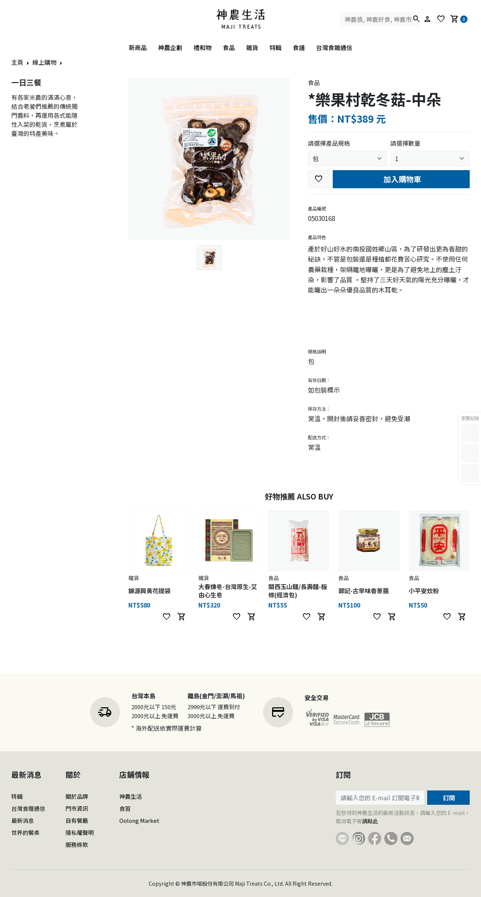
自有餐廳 (76, 820)
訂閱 (448, 797)
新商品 (138, 47)
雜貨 (252, 47)
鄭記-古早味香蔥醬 (363, 590)
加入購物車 (401, 179)
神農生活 (130, 796)
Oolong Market (139, 820)
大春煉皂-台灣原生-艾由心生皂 (227, 590)
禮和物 (202, 47)
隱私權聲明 (79, 832)
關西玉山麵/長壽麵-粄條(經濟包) (297, 590)
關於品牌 (76, 796)
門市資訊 (76, 808)
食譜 (299, 47)
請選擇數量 (405, 143)
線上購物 (44, 62)
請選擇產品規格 (329, 143)
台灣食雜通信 (334, 47)
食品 (229, 47)
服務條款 (76, 844)
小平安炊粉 (424, 590)
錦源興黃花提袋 (149, 590)
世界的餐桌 (25, 832)
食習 (125, 808)
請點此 (370, 821)
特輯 (275, 47)
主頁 (17, 62)
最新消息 (22, 820)
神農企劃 (170, 47)
